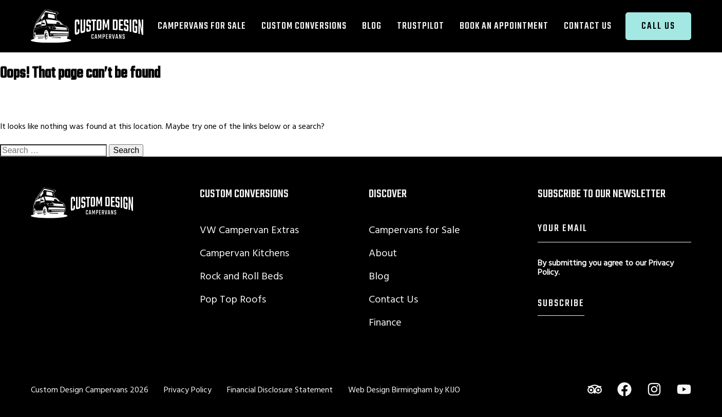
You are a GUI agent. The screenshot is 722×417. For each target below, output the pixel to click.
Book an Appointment (504, 26)
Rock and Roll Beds (241, 275)
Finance (385, 321)
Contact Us (588, 26)
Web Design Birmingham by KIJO (404, 389)
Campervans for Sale (202, 26)
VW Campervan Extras (249, 229)
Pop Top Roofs (233, 298)
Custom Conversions (304, 26)
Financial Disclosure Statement (280, 389)
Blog (372, 26)
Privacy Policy (188, 389)
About (383, 252)
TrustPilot (420, 26)
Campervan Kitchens (244, 252)
